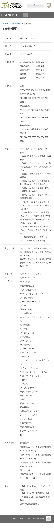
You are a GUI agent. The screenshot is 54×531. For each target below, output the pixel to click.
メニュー (35, 5)
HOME (6, 23)
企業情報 (16, 23)
